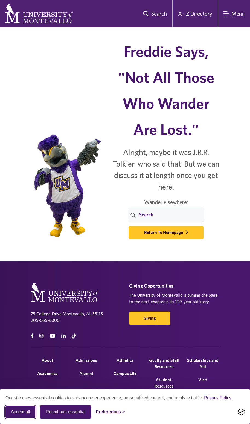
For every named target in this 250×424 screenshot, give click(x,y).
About (47, 360)
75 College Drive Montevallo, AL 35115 (67, 313)
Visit (202, 379)
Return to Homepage (166, 232)
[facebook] (32, 336)
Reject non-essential (65, 411)
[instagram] (41, 336)
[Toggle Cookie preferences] (110, 412)
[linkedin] (63, 336)
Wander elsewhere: (166, 202)
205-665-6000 (45, 320)
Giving (150, 318)
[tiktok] (74, 336)
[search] (154, 13)
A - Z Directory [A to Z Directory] (195, 13)
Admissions (86, 360)
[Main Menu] (234, 13)
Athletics (125, 360)
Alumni (86, 373)
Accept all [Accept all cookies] (20, 411)
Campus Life (125, 373)
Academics (47, 373)
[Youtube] (52, 336)
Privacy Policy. (218, 398)
